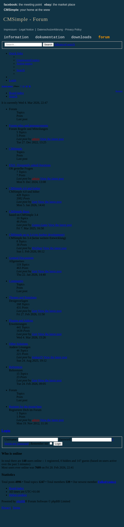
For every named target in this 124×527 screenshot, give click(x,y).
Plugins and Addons (21, 320)
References (15, 367)
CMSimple (15, 148)
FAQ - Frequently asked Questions (30, 165)
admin (35, 139)
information (16, 37)
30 (27, 86)
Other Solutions (18, 343)
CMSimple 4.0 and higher (24, 188)
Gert (34, 201)
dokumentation (50, 37)
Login (6, 431)
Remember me (41, 443)
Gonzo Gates (39, 224)
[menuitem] (28, 60)
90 (30, 86)
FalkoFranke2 (107, 481)
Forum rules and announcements (28, 125)
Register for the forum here (25, 406)
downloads (81, 37)
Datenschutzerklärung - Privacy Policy (59, 29)
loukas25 (37, 357)
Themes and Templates (23, 297)
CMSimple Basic (19, 211)
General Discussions (21, 257)
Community (16, 281)
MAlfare (37, 248)
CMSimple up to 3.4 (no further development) (37, 234)
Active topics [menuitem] (7, 86)
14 (24, 86)
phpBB (21, 501)
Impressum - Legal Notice (19, 29)
